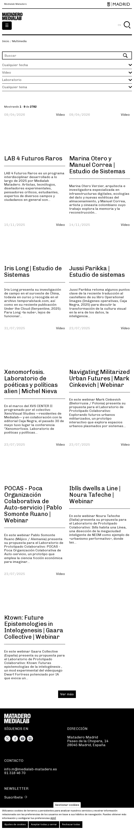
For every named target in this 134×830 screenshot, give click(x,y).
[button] (67, 72)
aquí (53, 818)
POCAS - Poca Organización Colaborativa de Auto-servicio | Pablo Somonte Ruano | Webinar (33, 504)
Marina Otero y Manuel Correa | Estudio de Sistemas (97, 165)
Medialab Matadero (15, 4)
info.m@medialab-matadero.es (30, 769)
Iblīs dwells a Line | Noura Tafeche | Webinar (94, 495)
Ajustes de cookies (15, 824)
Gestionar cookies (67, 804)
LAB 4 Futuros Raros (33, 158)
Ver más (67, 694)
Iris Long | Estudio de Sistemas (33, 271)
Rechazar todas (71, 824)
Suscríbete (13, 797)
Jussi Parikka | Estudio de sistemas (97, 271)
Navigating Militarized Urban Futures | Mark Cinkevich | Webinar (99, 378)
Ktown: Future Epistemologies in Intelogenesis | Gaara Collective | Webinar (33, 627)
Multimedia (19, 41)
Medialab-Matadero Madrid (14, 16)
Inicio (5, 41)
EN (119, 25)
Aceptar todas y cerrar (44, 824)
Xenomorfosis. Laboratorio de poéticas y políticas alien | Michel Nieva (31, 381)
